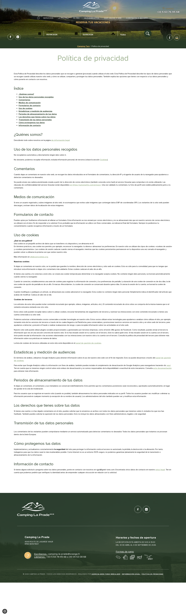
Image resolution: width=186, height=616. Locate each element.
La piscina (63, 18)
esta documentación (162, 368)
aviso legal (160, 469)
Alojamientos (91, 18)
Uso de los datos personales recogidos (36, 97)
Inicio (38, 18)
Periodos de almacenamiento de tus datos (38, 114)
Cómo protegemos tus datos (32, 122)
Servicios (48, 18)
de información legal (60, 140)
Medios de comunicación (30, 103)
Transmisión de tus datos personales (35, 120)
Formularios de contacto (30, 105)
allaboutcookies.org (39, 257)
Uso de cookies (25, 108)
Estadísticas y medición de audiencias (35, 111)
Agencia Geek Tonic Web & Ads (106, 574)
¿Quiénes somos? (26, 94)
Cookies (103, 160)
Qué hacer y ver (112, 18)
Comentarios (24, 100)
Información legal (131, 574)
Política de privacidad (152, 574)
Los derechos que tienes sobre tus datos (37, 117)
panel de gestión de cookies (88, 343)
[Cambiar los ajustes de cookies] (4, 611)
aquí (168, 365)
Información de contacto (30, 125)
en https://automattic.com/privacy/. (85, 185)
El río (77, 18)
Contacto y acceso (137, 18)
